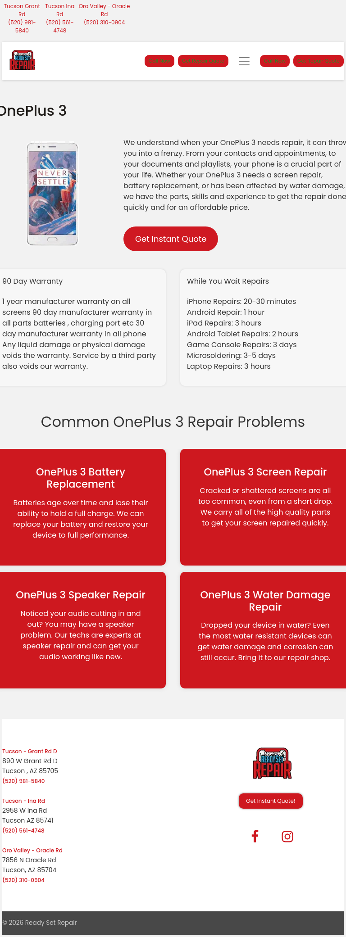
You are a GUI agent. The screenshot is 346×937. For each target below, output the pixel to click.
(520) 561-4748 (60, 26)
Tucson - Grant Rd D (29, 751)
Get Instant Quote (170, 238)
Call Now (159, 60)
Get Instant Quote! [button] (270, 801)
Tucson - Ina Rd (23, 801)
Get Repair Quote (203, 60)
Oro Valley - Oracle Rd (104, 10)
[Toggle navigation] (244, 61)
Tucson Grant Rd (22, 10)
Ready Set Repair (51, 923)
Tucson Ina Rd (59, 10)
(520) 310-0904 (104, 22)
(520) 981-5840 (22, 26)
